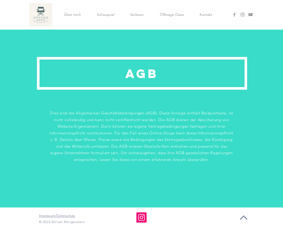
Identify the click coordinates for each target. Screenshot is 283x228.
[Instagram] (242, 14)
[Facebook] (234, 14)
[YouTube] (250, 14)
